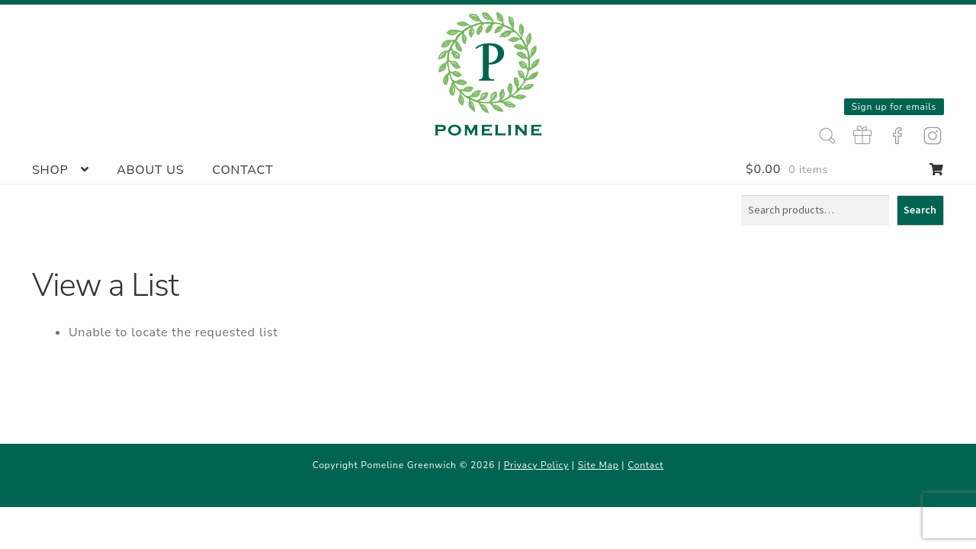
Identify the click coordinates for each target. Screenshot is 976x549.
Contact (242, 170)
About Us (150, 170)
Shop (50, 170)
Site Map (598, 465)
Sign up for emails (894, 107)
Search (920, 210)
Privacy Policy (536, 465)
